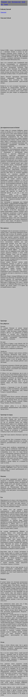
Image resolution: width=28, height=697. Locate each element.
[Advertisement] (14, 34)
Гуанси (6, 4)
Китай (23, 2)
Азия (9, 2)
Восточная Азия (16, 2)
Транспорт (3, 12)
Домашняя (4, 2)
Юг (2, 4)
